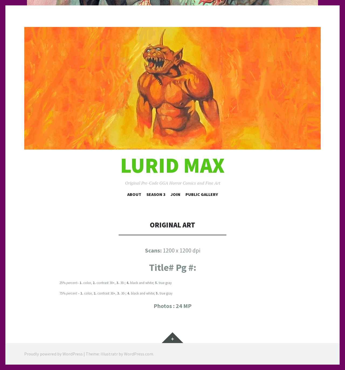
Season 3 (155, 194)
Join (175, 194)
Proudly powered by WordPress (53, 354)
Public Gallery (201, 194)
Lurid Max (172, 165)
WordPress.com (138, 354)
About (134, 194)
